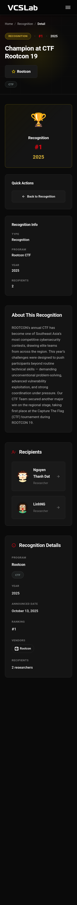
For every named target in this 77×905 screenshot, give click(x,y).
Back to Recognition (38, 196)
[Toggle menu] (68, 7)
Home (9, 24)
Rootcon (23, 649)
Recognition (25, 24)
